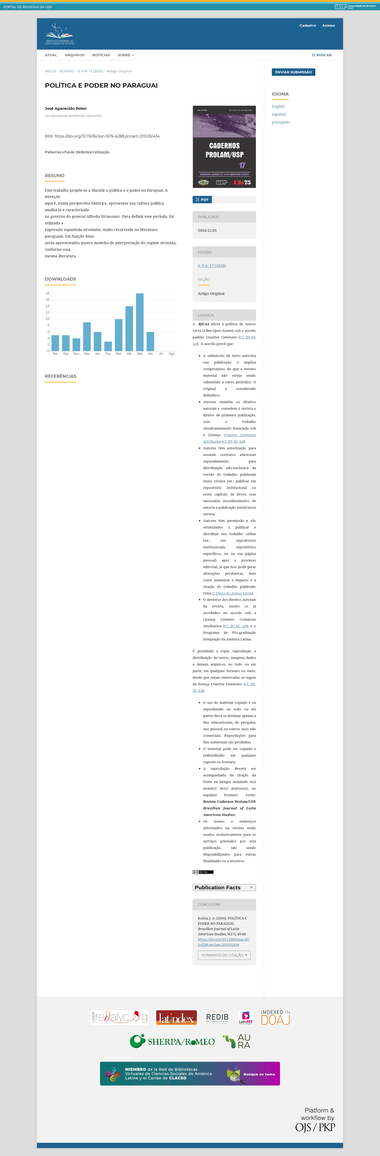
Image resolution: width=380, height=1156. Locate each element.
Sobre (124, 55)
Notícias (101, 55)
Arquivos (74, 55)
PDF (204, 199)
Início (50, 71)
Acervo (67, 71)
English (278, 106)
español (279, 114)
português (281, 122)
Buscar (322, 55)
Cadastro (308, 25)
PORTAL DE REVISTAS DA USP (27, 7)
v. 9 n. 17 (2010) (90, 71)
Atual (51, 55)
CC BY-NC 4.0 (233, 441)
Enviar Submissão (293, 72)
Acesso (328, 25)
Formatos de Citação (223, 955)
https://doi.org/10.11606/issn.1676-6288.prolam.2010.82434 (107, 136)
